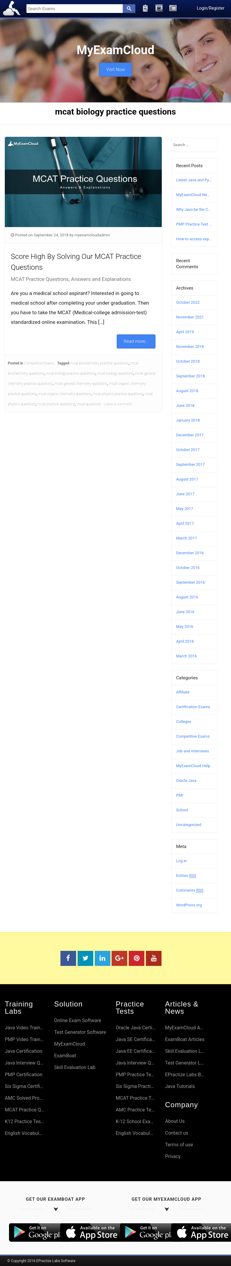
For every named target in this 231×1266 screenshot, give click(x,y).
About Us (175, 1121)
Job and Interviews (192, 751)
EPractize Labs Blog (185, 1074)
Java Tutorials (180, 1086)
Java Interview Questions (25, 1063)
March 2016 (186, 656)
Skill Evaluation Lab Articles (185, 1051)
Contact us (176, 1133)
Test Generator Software (80, 1032)
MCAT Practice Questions (25, 1110)
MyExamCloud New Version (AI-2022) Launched (194, 194)
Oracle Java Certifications (136, 1028)
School (182, 810)
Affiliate (182, 692)
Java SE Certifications (136, 1039)
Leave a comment (118, 404)
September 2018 (190, 376)
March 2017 (186, 538)
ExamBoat (65, 1056)
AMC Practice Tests (136, 1110)
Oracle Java (186, 780)
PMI (179, 795)
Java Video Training (25, 1028)
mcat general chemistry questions (80, 384)
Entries (186, 875)
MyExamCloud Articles (185, 1028)
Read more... (136, 341)
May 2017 (184, 508)
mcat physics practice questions (118, 394)
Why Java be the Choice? (194, 209)
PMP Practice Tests (136, 1074)
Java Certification (23, 1051)
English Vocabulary (25, 1133)
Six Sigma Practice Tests (136, 1086)
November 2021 (190, 317)
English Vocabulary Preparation (136, 1133)
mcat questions (89, 404)
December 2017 (190, 435)
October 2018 (188, 361)
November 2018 (190, 346)
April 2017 (185, 523)
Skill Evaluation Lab (74, 1067)
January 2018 (188, 420)
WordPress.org (189, 905)
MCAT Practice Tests (136, 1098)
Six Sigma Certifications (25, 1086)
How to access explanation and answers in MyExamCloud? (194, 239)
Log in (181, 861)
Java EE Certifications (136, 1051)
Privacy (173, 1156)
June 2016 (185, 612)
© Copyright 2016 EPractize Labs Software (41, 1261)
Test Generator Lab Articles (185, 1063)
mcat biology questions (115, 373)
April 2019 (185, 332)
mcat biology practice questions (70, 373)
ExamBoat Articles (185, 1039)
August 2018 (187, 391)
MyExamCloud (69, 1044)
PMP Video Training (25, 1039)
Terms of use (179, 1145)
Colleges (183, 721)
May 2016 (184, 626)
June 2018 (185, 405)
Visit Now (115, 68)
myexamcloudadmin (92, 235)
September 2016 (190, 582)
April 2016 (185, 641)
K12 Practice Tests (25, 1121)
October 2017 (188, 449)
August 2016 (187, 597)
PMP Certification (23, 1074)
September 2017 (190, 464)
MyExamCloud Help (193, 766)
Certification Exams (193, 707)
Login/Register (210, 8)
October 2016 (188, 567)
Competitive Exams (39, 363)
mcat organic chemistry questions (64, 394)
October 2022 (188, 302)
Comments (189, 890)
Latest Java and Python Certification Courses (194, 180)
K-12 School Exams (136, 1121)
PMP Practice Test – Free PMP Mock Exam (194, 224)
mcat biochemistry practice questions (99, 363)
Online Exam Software (77, 1020)
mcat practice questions (56, 404)
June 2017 (185, 494)
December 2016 (190, 553)
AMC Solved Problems (25, 1098)
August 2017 (187, 479)
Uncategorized (188, 824)
